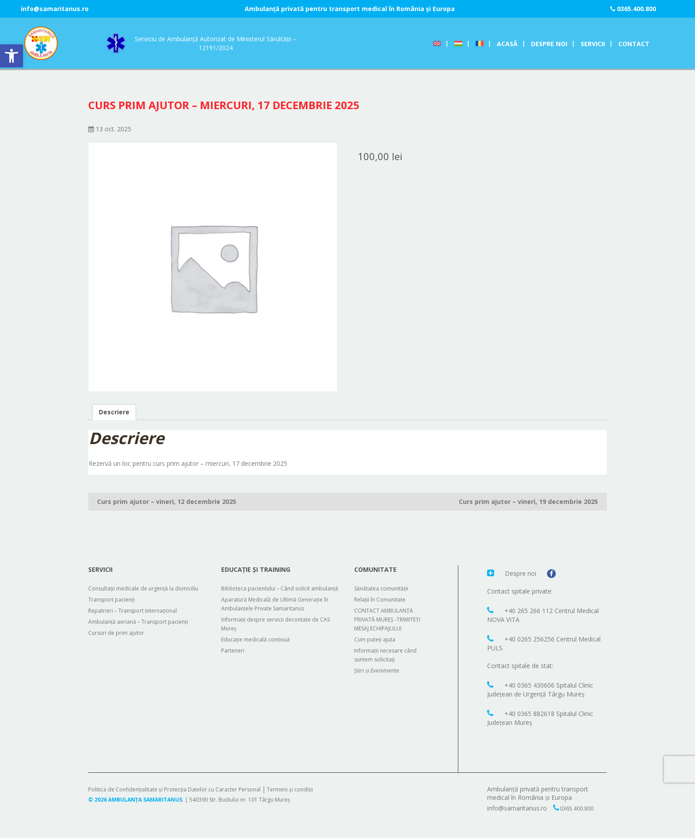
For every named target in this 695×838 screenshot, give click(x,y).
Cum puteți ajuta (374, 639)
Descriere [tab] (114, 412)
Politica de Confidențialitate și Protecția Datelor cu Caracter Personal (174, 789)
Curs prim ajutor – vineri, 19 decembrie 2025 (528, 501)
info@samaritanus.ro (55, 8)
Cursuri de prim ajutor (116, 633)
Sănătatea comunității (381, 588)
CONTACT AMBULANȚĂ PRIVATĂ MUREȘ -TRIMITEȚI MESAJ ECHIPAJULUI (387, 619)
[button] (11, 55)
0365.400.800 (633, 8)
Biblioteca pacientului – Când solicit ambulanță (279, 588)
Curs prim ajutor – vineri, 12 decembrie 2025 (166, 501)
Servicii (593, 43)
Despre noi (549, 43)
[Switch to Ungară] (458, 43)
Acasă (507, 43)
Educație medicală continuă (255, 639)
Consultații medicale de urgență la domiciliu (143, 588)
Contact (633, 43)
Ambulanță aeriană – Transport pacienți (138, 622)
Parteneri (232, 650)
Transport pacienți (111, 599)
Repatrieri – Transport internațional (132, 610)
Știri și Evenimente (376, 670)
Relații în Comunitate (380, 599)
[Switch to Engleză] (437, 43)
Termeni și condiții (290, 789)
